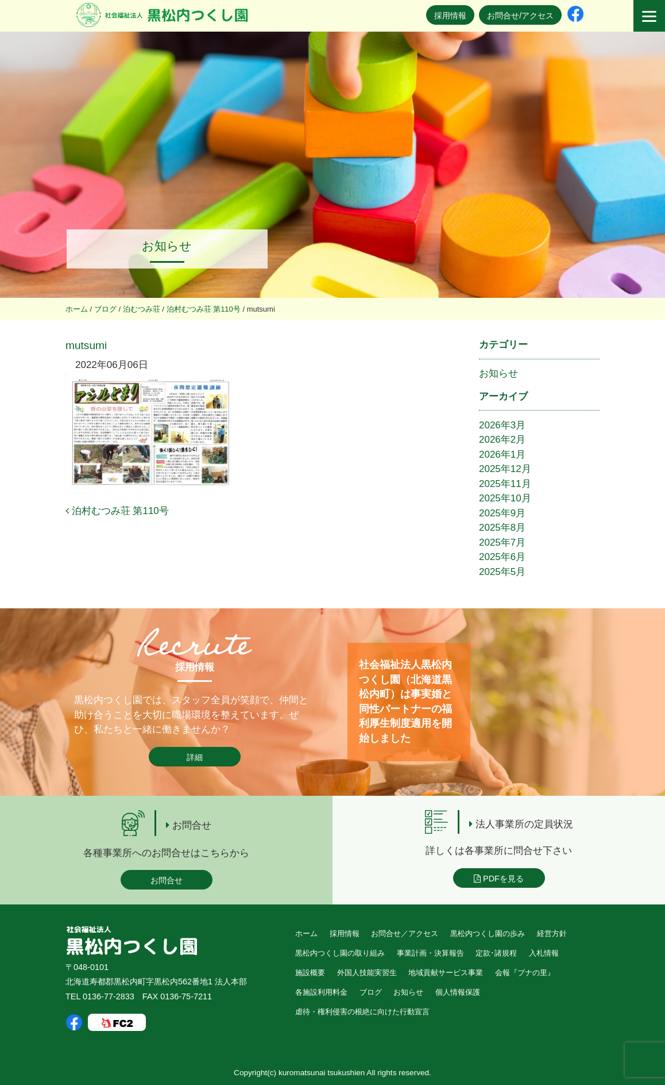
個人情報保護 (457, 992)
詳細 (195, 757)
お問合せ (166, 880)
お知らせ (498, 373)
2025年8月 (502, 527)
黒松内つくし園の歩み (487, 933)
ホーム (306, 933)
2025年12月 (505, 468)
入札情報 (544, 953)
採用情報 (450, 15)
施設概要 (310, 972)
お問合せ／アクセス (404, 933)
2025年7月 (502, 542)
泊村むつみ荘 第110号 (117, 510)
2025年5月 (502, 571)
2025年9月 (502, 513)
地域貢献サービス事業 (445, 972)
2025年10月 (505, 498)
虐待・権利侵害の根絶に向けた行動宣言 (362, 1011)
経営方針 (552, 933)
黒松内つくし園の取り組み (340, 953)
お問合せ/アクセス (520, 15)
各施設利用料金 (321, 992)
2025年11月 (505, 483)
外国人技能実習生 (367, 972)
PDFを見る (499, 878)
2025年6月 (502, 556)
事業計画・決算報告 (430, 953)
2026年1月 (502, 454)
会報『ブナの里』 (525, 972)
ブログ (370, 992)
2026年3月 (502, 425)
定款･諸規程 (496, 953)
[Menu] (649, 16)
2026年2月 (502, 439)
